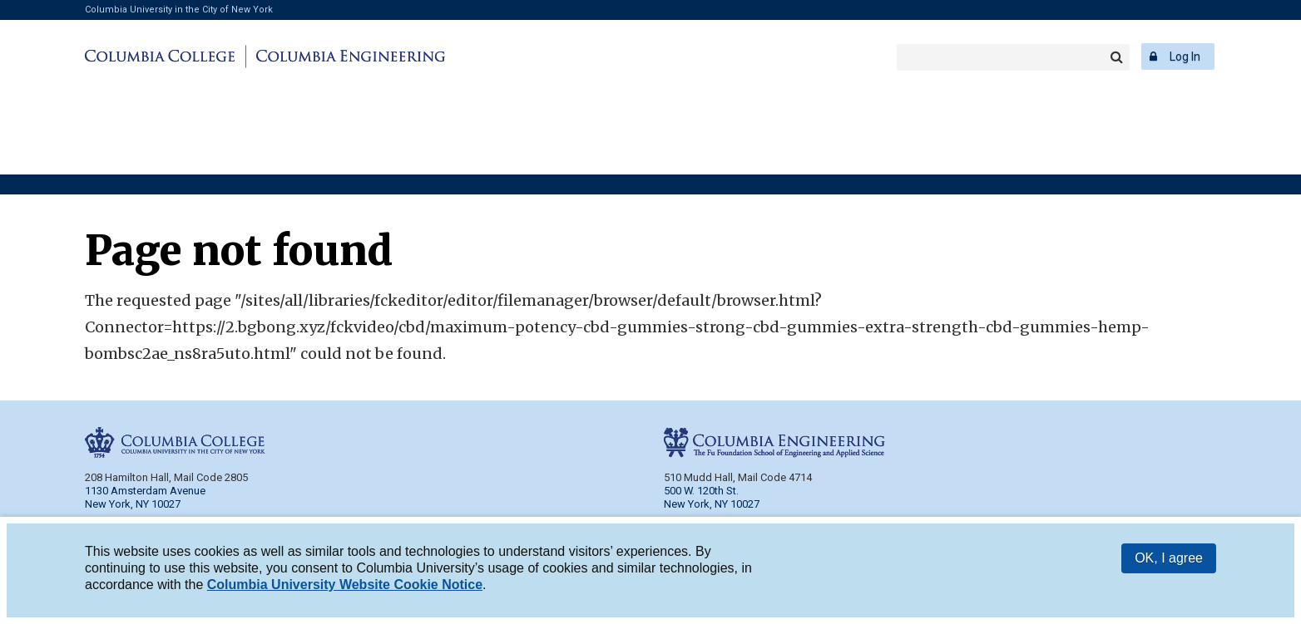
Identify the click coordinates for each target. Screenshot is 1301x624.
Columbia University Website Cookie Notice (344, 584)
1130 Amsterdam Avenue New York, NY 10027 (145, 497)
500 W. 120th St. (701, 490)
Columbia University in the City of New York (179, 9)
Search (1116, 57)
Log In (1185, 56)
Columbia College (162, 56)
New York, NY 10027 (711, 504)
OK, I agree (1169, 558)
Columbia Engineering (348, 56)
